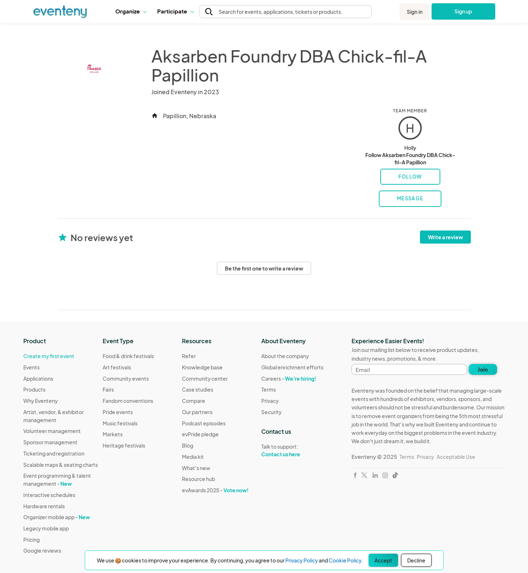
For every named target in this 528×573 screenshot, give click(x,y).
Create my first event (48, 356)
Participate (175, 11)
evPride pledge (200, 434)
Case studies (197, 389)
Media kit (193, 456)
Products (34, 389)
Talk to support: (292, 450)
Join (483, 369)
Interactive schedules (49, 495)
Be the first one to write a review (264, 268)
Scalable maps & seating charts (60, 464)
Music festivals (120, 423)
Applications (38, 378)
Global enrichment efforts (292, 367)
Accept (383, 560)
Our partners (197, 412)
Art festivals (117, 367)
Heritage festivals (124, 445)
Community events (126, 378)
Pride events (118, 412)
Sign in (414, 11)
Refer (189, 356)
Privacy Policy (301, 560)
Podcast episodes (204, 423)
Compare (193, 400)
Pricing (31, 539)
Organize (130, 11)
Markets (113, 434)
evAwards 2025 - (215, 490)
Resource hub (198, 479)
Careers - (288, 378)
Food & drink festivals (128, 356)
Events (31, 367)
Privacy (270, 400)
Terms (268, 389)
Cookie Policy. (346, 560)
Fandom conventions (128, 400)
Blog (187, 445)
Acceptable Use (456, 456)
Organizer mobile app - (56, 517)
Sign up (463, 11)
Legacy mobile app (46, 528)
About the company (285, 356)
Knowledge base (202, 367)
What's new (196, 468)
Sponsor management (50, 442)
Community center (205, 378)
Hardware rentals (44, 506)
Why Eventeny (40, 400)
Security (271, 412)
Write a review (445, 237)
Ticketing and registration (53, 453)
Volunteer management (52, 431)
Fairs (108, 389)
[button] (130, 11)
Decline (416, 560)
